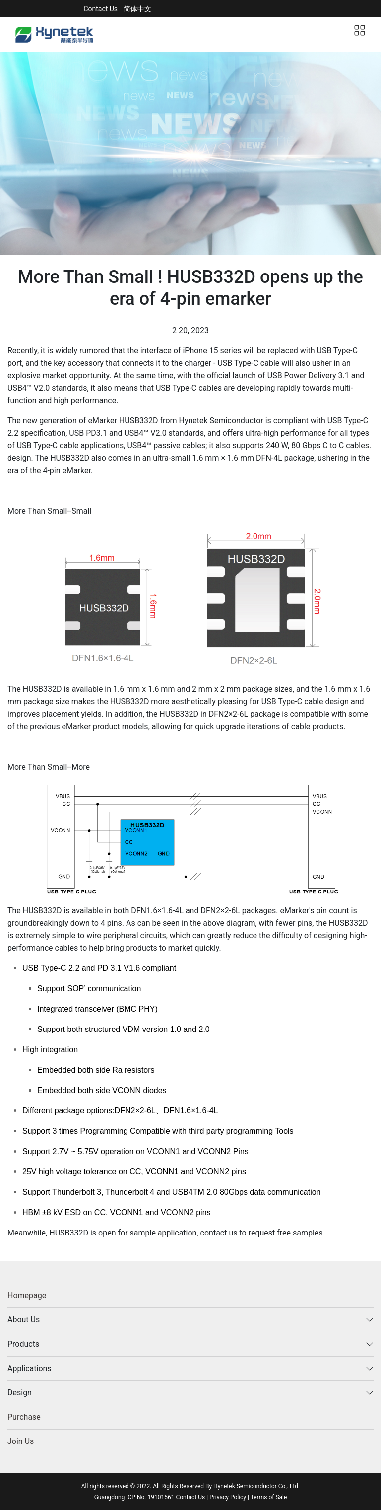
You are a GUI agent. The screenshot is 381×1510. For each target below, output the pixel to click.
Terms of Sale (269, 1497)
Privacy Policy (227, 1497)
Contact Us (100, 9)
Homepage (26, 1295)
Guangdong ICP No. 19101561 (135, 1497)
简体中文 (137, 9)
